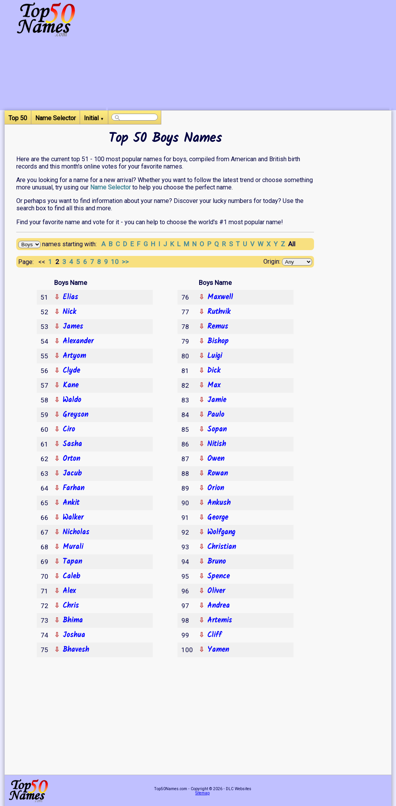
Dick (213, 371)
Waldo (72, 400)
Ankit (71, 503)
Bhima (73, 620)
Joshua (74, 635)
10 (116, 262)
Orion (215, 488)
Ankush (218, 503)
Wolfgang (221, 532)
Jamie (216, 400)
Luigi (214, 356)
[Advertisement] (248, 56)
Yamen (218, 650)
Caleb (71, 576)
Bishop (218, 341)
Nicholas (76, 532)
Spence (218, 576)
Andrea (218, 606)
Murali (73, 547)
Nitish (216, 444)
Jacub (72, 473)
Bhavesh (76, 650)
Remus (217, 326)
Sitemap (202, 793)
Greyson (75, 415)
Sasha (72, 444)
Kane (71, 385)
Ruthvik (218, 312)
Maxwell (220, 297)
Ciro (69, 429)
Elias (70, 297)
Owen (215, 459)
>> (126, 262)
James (73, 326)
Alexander (78, 341)
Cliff (214, 635)
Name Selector (55, 118)
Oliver (216, 591)
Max (213, 385)
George (217, 517)
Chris (71, 606)
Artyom (74, 356)
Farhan (73, 488)
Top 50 (18, 118)
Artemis (219, 620)
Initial (94, 118)
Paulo (215, 415)
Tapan (72, 561)
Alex (69, 591)
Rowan (217, 473)
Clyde (71, 371)
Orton (71, 459)
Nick (69, 312)
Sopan (217, 429)
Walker (73, 517)
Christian (221, 547)
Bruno (216, 561)
